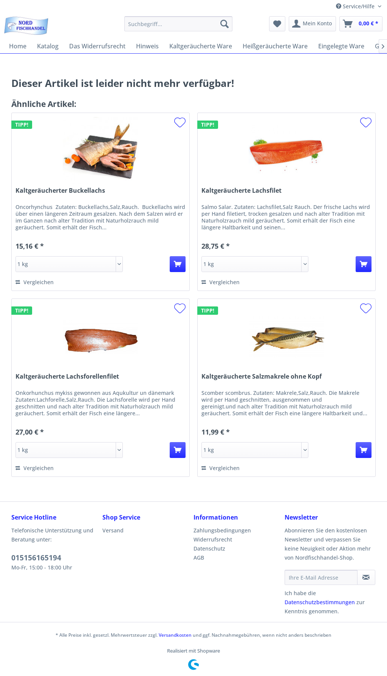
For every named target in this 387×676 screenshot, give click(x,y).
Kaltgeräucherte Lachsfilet (241, 191)
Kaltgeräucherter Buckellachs (60, 191)
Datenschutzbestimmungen (320, 602)
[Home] (18, 46)
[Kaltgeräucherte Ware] (200, 46)
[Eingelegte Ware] (341, 46)
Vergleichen (34, 282)
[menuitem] (178, 23)
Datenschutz (209, 548)
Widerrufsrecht (213, 539)
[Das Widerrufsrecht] (97, 46)
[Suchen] (224, 23)
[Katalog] (48, 46)
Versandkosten (175, 635)
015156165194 (36, 558)
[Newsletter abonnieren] (366, 577)
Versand (113, 530)
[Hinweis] (147, 46)
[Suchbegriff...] (178, 23)
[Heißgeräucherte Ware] (275, 46)
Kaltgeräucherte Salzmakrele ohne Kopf (261, 377)
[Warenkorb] (360, 23)
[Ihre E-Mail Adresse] (321, 577)
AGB (199, 557)
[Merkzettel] (277, 23)
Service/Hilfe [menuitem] (356, 6)
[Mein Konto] (312, 23)
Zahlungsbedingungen (222, 530)
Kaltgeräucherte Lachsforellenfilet (67, 377)
